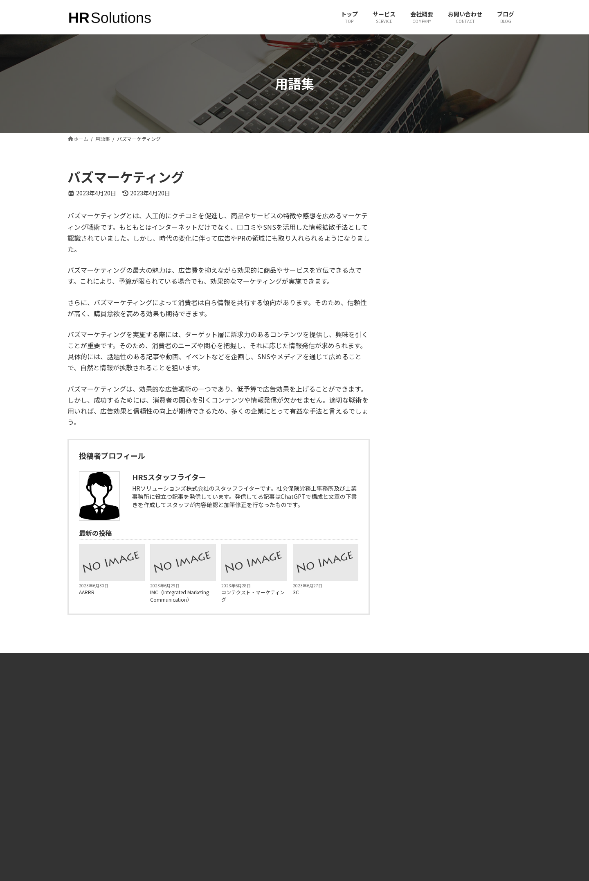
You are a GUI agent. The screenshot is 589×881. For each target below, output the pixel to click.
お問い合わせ (203, 789)
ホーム (196, 761)
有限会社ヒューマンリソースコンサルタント (471, 761)
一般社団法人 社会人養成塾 (452, 775)
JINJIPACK (433, 804)
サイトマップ (203, 818)
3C (296, 592)
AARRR (86, 592)
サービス (199, 775)
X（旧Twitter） (322, 761)
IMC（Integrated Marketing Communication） (179, 596)
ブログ (196, 804)
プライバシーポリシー (213, 832)
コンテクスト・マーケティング (253, 596)
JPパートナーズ (439, 789)
